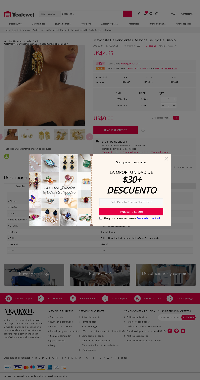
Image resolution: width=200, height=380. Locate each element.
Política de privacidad (148, 218)
